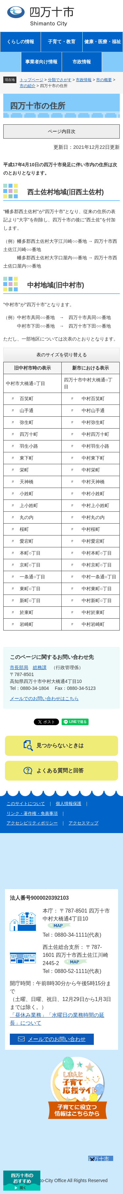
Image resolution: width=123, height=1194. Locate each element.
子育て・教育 (61, 41)
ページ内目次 (61, 131)
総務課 (40, 667)
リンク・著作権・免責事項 (32, 813)
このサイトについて (26, 803)
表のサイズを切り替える (61, 354)
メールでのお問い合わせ (57, 1039)
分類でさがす (60, 80)
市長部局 (19, 667)
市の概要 (104, 80)
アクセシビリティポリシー (32, 823)
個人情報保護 (68, 803)
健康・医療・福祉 (102, 41)
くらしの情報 (20, 41)
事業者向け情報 (41, 61)
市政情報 (81, 61)
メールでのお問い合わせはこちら (44, 698)
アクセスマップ (83, 823)
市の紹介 (27, 85)
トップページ (31, 80)
